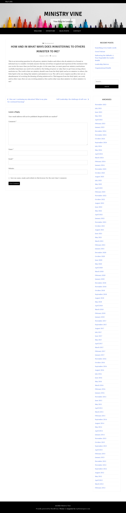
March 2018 (99, 309)
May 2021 (98, 237)
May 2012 (98, 476)
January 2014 (99, 435)
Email (10, 159)
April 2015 (99, 408)
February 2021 (100, 245)
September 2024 (101, 142)
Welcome (38, 31)
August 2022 (99, 203)
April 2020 (99, 268)
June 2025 (98, 112)
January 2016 (99, 393)
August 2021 (99, 230)
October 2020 (100, 256)
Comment (12, 121)
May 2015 (98, 404)
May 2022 (98, 211)
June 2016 (98, 378)
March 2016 (99, 385)
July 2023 (98, 180)
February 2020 (100, 275)
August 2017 (99, 328)
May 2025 (98, 116)
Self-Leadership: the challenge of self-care (72, 99)
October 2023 (100, 173)
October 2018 (100, 290)
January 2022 (99, 218)
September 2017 (101, 324)
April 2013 (99, 450)
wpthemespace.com (83, 509)
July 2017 (98, 332)
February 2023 (100, 192)
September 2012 (101, 469)
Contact (77, 31)
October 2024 (100, 139)
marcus (54, 56)
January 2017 (99, 355)
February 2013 (100, 454)
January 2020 (99, 279)
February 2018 (100, 313)
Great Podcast (100, 51)
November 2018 (100, 287)
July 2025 (98, 108)
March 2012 (99, 484)
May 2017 (98, 340)
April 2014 (99, 431)
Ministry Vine (63, 14)
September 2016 (101, 366)
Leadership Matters (102, 64)
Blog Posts (64, 31)
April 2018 (99, 305)
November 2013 (100, 438)
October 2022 (100, 199)
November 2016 (100, 359)
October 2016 (100, 362)
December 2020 (100, 252)
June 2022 (98, 207)
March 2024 (99, 158)
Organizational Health (103, 68)
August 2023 (99, 176)
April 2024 (99, 154)
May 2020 (98, 264)
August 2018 (99, 298)
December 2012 (100, 461)
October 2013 (100, 442)
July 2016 (98, 374)
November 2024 (100, 135)
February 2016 (100, 389)
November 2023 (100, 169)
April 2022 (99, 214)
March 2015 (99, 412)
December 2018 (100, 283)
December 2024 (100, 131)
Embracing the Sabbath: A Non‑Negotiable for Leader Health (104, 57)
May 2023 (98, 184)
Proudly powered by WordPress (47, 509)
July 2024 (98, 146)
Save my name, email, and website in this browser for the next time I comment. (39, 178)
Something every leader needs (105, 48)
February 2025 (100, 123)
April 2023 (99, 188)
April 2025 (99, 120)
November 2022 (100, 195)
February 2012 (100, 488)
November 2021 (100, 222)
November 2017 (100, 321)
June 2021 (98, 233)
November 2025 (100, 104)
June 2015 (98, 400)
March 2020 (99, 271)
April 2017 (99, 343)
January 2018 (99, 317)
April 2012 (99, 480)
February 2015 (100, 416)
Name (10, 149)
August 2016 (99, 370)
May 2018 (98, 302)
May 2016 (98, 381)
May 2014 (98, 427)
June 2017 (98, 336)
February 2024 (100, 161)
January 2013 (99, 457)
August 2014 (99, 423)
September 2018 (101, 294)
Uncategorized (49, 43)
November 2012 (100, 465)
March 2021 (99, 241)
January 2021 (99, 249)
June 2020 (98, 260)
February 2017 (100, 351)
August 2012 (99, 473)
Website (11, 168)
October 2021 (100, 226)
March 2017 (99, 347)
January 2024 (99, 165)
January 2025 (99, 127)
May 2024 (98, 150)
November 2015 (100, 397)
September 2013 (101, 446)
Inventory (50, 31)
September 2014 (101, 419)
